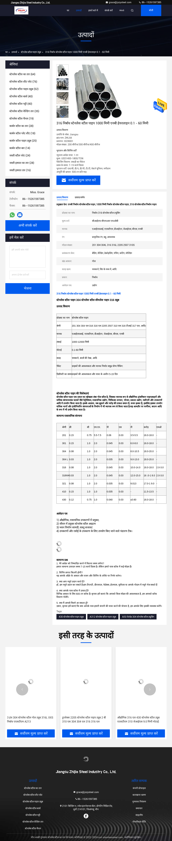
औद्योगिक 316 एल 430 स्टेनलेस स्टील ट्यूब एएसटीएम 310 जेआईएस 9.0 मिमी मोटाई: (138, 719)
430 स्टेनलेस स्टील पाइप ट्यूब (71, 616)
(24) (19, 155)
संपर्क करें (109, 10)
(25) (23, 140)
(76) (23, 81)
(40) (21, 96)
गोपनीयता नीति (139, 821)
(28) (21, 126)
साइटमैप (139, 815)
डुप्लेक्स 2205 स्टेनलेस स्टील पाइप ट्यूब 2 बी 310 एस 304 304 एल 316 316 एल (84, 719)
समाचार (139, 808)
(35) (24, 111)
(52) (23, 89)
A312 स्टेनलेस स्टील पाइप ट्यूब (103, 616)
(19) (21, 118)
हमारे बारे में (93, 10)
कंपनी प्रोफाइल (139, 788)
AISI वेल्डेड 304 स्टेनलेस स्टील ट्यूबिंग (138, 616)
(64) (22, 74)
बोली (151, 10)
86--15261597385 (150, 2)
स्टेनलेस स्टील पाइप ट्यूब (31, 52)
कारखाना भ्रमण (139, 795)
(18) (22, 133)
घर (68, 10)
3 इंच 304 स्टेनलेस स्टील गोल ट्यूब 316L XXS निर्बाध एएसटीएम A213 (30, 719)
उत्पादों (79, 10)
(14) (19, 148)
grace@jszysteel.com (118, 2)
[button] (62, 116)
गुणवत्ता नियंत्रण (139, 801)
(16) (20, 170)
